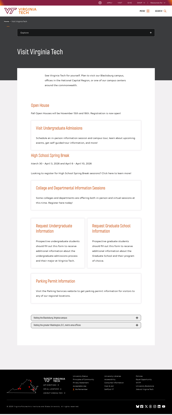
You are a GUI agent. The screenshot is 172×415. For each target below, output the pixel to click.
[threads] (150, 407)
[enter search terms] (160, 11)
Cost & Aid (108, 387)
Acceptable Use (79, 387)
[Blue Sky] (137, 407)
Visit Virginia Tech (19, 21)
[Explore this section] (86, 33)
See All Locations (52, 390)
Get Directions (51, 386)
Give (130, 3)
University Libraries (112, 377)
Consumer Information (114, 384)
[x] (146, 407)
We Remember (81, 390)
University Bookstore (145, 387)
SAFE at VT (109, 390)
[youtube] (163, 407)
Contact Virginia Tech (54, 394)
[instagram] (155, 407)
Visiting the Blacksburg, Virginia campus (86, 319)
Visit (120, 3)
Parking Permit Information (56, 281)
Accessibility (109, 380)
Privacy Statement (81, 384)
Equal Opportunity (144, 380)
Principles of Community (83, 380)
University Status (80, 377)
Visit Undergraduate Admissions (60, 128)
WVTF (138, 384)
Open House (40, 105)
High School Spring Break (50, 155)
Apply (109, 3)
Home (7, 21)
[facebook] (142, 407)
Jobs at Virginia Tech (144, 390)
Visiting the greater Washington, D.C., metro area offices (86, 326)
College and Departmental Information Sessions (72, 188)
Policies (139, 377)
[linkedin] (159, 407)
